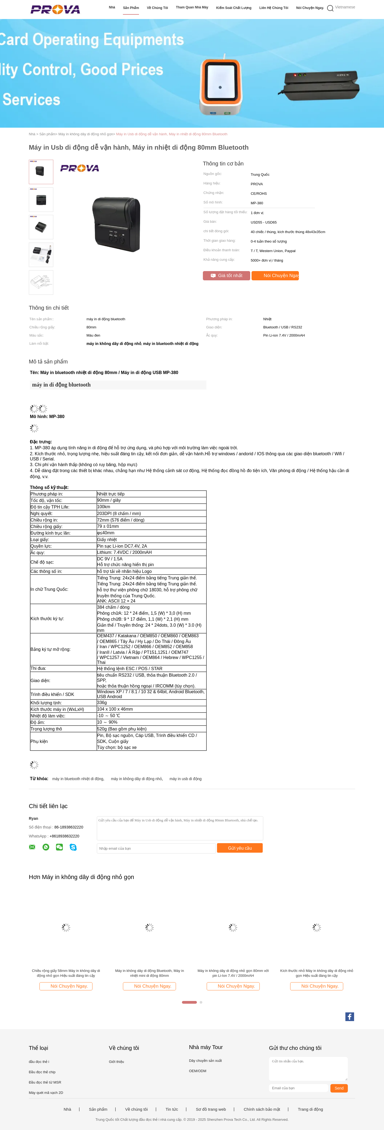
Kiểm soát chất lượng (234, 8)
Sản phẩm (131, 8)
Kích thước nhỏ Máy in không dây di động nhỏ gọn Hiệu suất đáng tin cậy (317, 973)
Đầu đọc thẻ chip (42, 1072)
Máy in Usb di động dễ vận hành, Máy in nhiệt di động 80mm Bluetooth (171, 134)
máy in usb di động (186, 779)
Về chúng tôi (157, 8)
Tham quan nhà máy (192, 7)
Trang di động (310, 1109)
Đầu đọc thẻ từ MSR (45, 1082)
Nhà (112, 7)
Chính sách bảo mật (262, 1109)
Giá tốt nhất (227, 275)
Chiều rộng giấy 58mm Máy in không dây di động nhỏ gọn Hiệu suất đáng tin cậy (66, 973)
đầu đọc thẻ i (39, 1062)
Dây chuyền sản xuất (205, 1061)
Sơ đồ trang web (211, 1109)
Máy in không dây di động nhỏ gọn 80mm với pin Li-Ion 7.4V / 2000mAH (233, 973)
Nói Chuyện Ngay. (310, 8)
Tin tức (172, 1109)
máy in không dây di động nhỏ (136, 779)
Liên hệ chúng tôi (273, 8)
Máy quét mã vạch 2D (46, 1093)
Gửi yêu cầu (240, 848)
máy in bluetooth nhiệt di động (77, 779)
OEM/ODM (197, 1071)
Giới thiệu (116, 1062)
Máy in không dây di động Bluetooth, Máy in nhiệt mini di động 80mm (149, 973)
